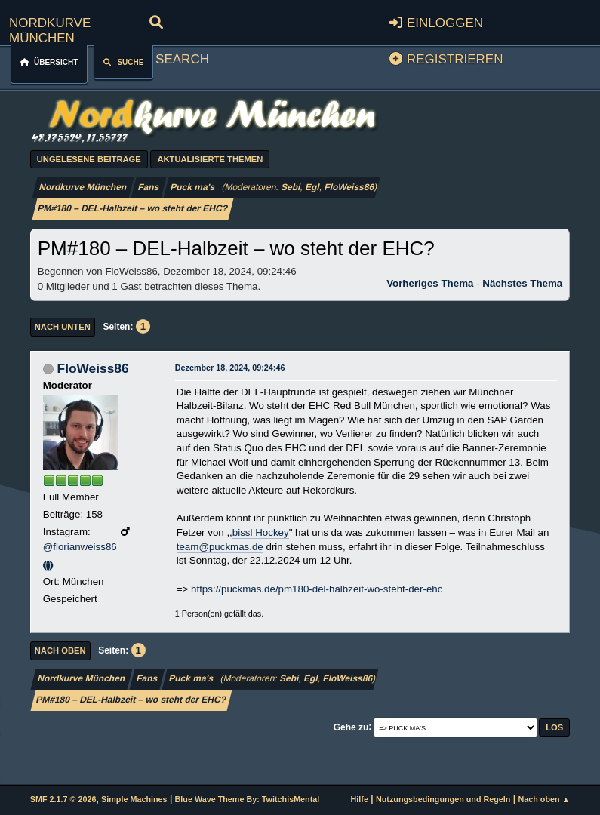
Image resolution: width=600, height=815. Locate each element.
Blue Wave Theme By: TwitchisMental (247, 799)
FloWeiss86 (350, 187)
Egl (313, 187)
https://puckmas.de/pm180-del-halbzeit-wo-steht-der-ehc (316, 589)
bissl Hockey (260, 532)
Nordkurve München (50, 28)
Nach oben (60, 650)
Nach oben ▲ (544, 799)
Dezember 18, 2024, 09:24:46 (230, 367)
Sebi (292, 187)
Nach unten (63, 326)
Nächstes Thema (522, 283)
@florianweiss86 (80, 546)
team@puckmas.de (220, 546)
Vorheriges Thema (429, 283)
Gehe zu (351, 726)
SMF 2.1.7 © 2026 (63, 799)
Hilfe (359, 799)
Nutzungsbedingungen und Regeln (443, 799)
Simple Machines (134, 799)
